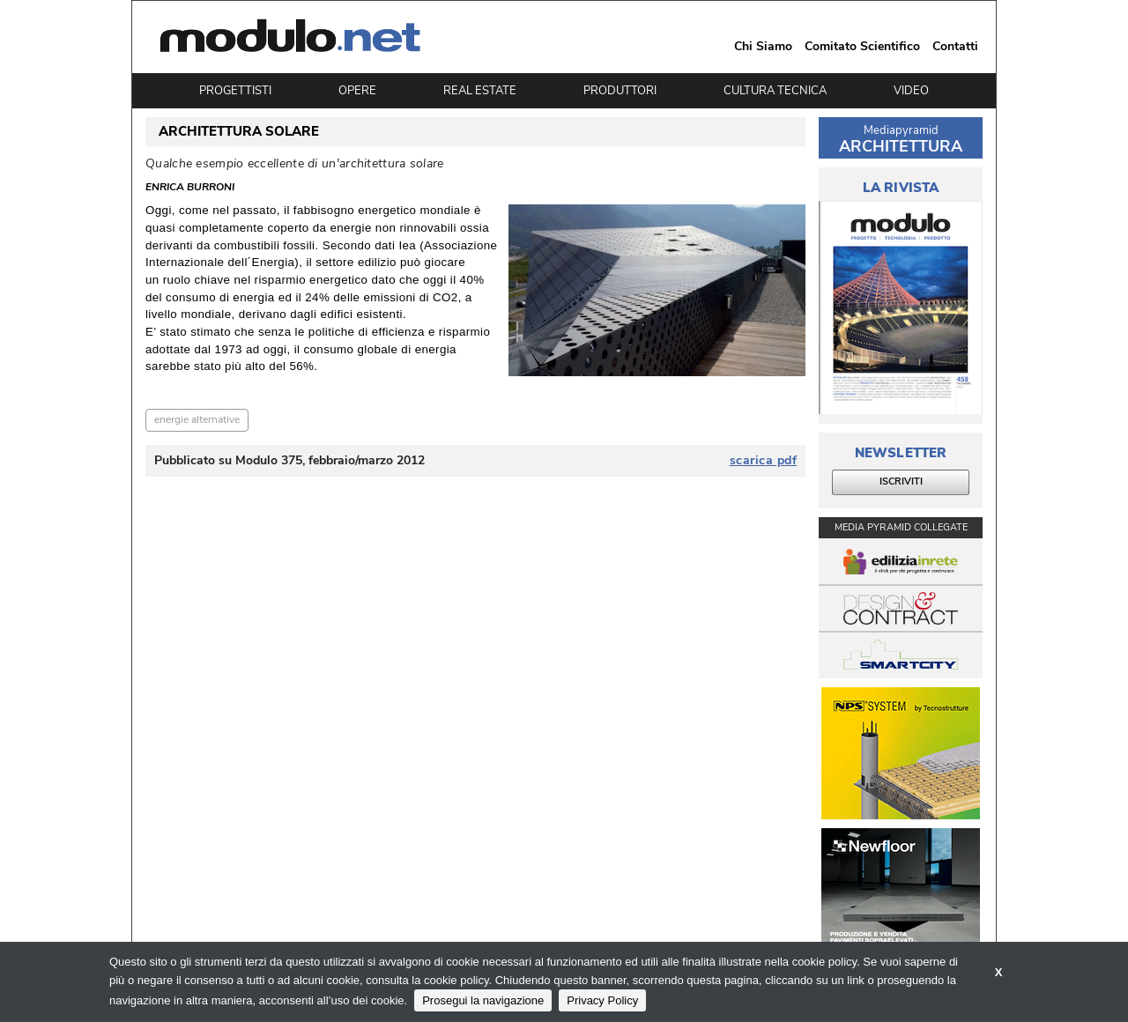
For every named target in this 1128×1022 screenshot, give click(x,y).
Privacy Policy (602, 1000)
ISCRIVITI (901, 481)
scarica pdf (764, 461)
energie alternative (197, 419)
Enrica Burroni (189, 187)
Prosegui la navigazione (483, 1000)
